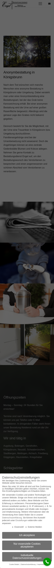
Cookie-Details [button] (14, 564)
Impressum (41, 564)
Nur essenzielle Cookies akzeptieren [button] (27, 545)
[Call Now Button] (47, 562)
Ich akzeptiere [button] (27, 535)
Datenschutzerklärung (12, 517)
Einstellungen (22, 520)
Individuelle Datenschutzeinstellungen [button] (27, 557)
